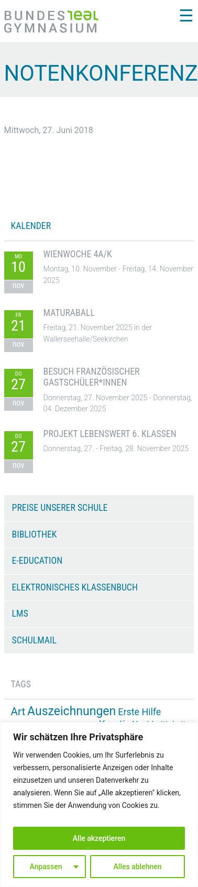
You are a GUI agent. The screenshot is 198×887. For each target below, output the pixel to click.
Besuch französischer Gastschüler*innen (91, 377)
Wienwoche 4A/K (77, 254)
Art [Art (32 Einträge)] (18, 711)
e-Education (37, 560)
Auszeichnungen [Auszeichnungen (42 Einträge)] (71, 711)
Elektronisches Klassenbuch (75, 587)
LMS (20, 613)
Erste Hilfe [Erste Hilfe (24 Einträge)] (139, 711)
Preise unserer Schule (60, 507)
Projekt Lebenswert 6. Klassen (110, 434)
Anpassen (45, 866)
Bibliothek (34, 534)
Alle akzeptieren (99, 838)
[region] (99, 804)
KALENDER (31, 226)
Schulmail (34, 640)
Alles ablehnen (138, 866)
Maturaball (69, 313)
